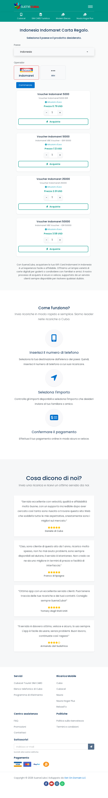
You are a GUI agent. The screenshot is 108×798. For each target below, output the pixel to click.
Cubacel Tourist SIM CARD (28, 683)
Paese (17, 44)
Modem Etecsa (63, 16)
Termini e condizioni (67, 727)
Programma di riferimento (28, 695)
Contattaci (20, 733)
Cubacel (21, 16)
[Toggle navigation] (90, 6)
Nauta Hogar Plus (85, 16)
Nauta (59, 695)
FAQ (16, 721)
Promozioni (20, 727)
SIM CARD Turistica (41, 16)
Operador (19, 62)
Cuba (59, 683)
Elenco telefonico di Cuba (28, 689)
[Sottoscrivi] (91, 747)
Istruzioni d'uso (53, 102)
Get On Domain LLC (75, 777)
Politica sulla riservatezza (70, 721)
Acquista (53, 121)
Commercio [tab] (25, 85)
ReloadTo (61, 707)
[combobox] (54, 52)
